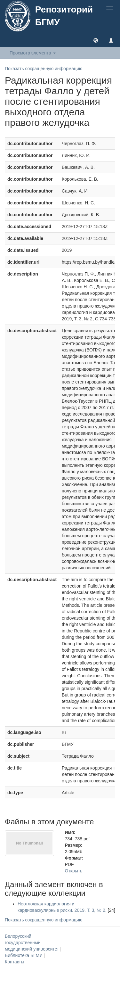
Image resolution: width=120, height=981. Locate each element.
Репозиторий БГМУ (64, 15)
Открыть (74, 870)
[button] (95, 40)
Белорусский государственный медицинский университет (32, 943)
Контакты (14, 961)
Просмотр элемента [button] (33, 52)
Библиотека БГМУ (24, 955)
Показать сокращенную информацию (43, 68)
